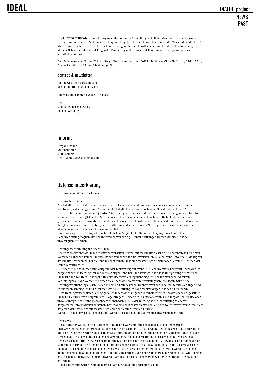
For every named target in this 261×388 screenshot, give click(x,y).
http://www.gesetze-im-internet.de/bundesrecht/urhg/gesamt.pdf (98, 329)
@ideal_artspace (98, 95)
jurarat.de (124, 365)
